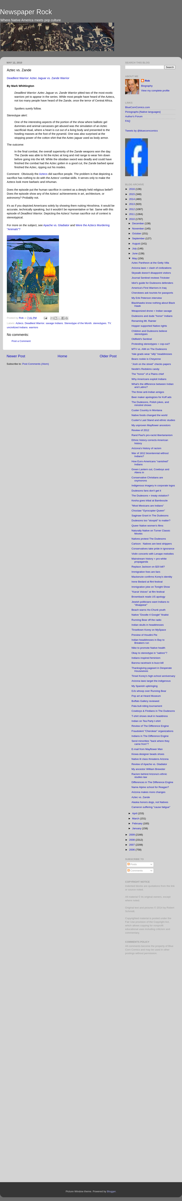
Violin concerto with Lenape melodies (153, 553)
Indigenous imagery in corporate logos (153, 485)
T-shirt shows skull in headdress (150, 716)
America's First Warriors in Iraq (149, 287)
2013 (132, 204)
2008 (132, 839)
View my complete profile (155, 90)
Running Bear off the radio (146, 619)
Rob (21, 317)
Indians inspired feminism (146, 657)
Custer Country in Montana (147, 410)
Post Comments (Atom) (35, 363)
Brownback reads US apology (148, 596)
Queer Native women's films (147, 525)
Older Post (108, 356)
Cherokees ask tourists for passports (152, 292)
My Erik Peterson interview (147, 297)
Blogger (111, 1191)
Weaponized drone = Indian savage (152, 310)
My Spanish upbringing (145, 686)
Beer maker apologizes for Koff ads (152, 397)
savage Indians (54, 323)
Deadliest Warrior (34, 323)
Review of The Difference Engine (150, 726)
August (136, 243)
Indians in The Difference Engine (150, 736)
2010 (132, 219)
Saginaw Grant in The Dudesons (150, 515)
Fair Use (130, 921)
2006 (132, 849)
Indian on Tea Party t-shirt (146, 721)
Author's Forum (134, 116)
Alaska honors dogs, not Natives (150, 802)
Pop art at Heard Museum (146, 695)
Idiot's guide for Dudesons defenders (152, 282)
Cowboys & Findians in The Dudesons (153, 711)
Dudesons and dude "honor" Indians (152, 316)
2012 (132, 209)
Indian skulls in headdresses (148, 624)
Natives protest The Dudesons (149, 538)
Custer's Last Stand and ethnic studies (153, 420)
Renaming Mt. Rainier (144, 320)
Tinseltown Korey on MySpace (149, 629)
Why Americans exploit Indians (149, 379)
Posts (132, 864)
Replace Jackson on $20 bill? (148, 566)
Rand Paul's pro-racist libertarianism (152, 435)
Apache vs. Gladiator (56, 225)
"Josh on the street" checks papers (151, 364)
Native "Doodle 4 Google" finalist (150, 614)
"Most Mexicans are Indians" (148, 505)
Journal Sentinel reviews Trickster (151, 277)
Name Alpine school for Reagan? (150, 787)
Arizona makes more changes (149, 792)
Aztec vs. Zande (141, 797)
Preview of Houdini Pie (144, 634)
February (137, 823)
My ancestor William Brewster (148, 769)
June (135, 253)
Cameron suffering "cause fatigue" (151, 807)
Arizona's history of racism (146, 448)
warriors (33, 327)
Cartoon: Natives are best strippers (152, 543)
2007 (132, 844)
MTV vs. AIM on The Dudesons (149, 349)
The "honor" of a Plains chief (148, 374)
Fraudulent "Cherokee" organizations (152, 731)
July (134, 248)
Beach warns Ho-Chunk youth (149, 609)
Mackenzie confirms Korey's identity (152, 576)
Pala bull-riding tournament (147, 706)
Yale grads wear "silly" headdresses (152, 354)
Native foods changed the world (149, 415)
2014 (132, 199)
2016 (132, 189)
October (137, 233)
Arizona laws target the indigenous (151, 680)
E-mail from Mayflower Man (147, 749)
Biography (147, 85)
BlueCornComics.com (137, 107)
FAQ (127, 121)
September (138, 238)
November (138, 228)
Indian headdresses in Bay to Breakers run (148, 641)
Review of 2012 (140, 430)
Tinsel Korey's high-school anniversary (153, 676)
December (138, 223)
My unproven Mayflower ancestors (151, 425)
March (136, 818)
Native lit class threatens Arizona (150, 759)
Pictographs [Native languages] (143, 111)
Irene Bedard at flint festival (147, 581)
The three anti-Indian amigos (148, 392)
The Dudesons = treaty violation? (150, 495)
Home (62, 356)
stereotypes (99, 323)
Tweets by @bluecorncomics (141, 130)
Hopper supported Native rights (149, 325)
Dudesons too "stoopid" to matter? (151, 520)
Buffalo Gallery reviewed (145, 701)
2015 (132, 194)
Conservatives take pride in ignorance (153, 548)
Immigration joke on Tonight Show (151, 586)
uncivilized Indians (17, 327)
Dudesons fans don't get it (146, 490)
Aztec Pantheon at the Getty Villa (150, 262)
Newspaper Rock (26, 12)
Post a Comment (21, 341)
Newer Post (16, 356)
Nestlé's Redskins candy (145, 369)
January (137, 828)
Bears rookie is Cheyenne (146, 359)
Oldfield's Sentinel (142, 339)
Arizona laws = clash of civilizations (151, 267)
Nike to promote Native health (148, 647)
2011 (132, 214)
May (135, 258)
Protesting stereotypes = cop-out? (151, 343)
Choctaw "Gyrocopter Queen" (148, 510)
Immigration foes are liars (146, 571)
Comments (135, 870)
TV (109, 323)
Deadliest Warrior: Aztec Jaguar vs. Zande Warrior (38, 78)
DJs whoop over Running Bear (149, 691)
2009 (132, 834)
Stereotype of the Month (78, 323)
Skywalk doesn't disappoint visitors (151, 272)
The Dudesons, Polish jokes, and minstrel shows (150, 404)
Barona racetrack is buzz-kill (148, 662)
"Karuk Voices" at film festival (148, 591)
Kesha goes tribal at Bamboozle (150, 500)
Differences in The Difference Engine (152, 782)
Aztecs (43, 173)
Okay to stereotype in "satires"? (149, 653)
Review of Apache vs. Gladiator (149, 764)
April (135, 813)
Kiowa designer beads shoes (148, 754)
